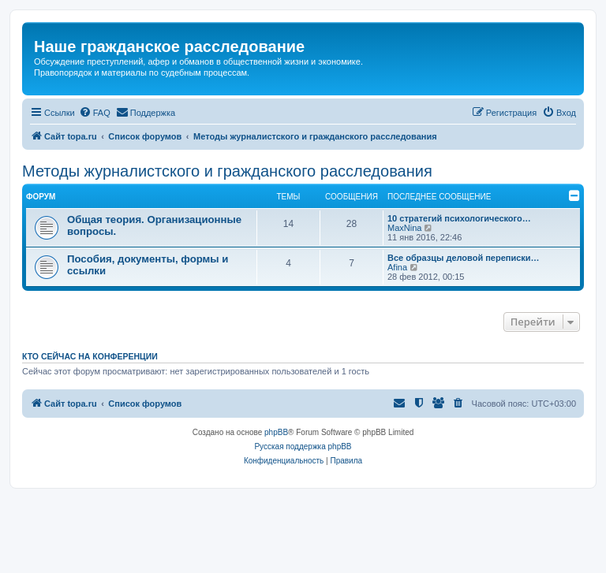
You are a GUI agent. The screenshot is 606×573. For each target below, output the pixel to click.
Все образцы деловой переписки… (463, 257)
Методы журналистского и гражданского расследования (227, 171)
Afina (397, 267)
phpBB (276, 432)
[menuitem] (94, 112)
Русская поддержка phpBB (302, 446)
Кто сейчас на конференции (90, 356)
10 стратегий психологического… (459, 218)
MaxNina (404, 228)
